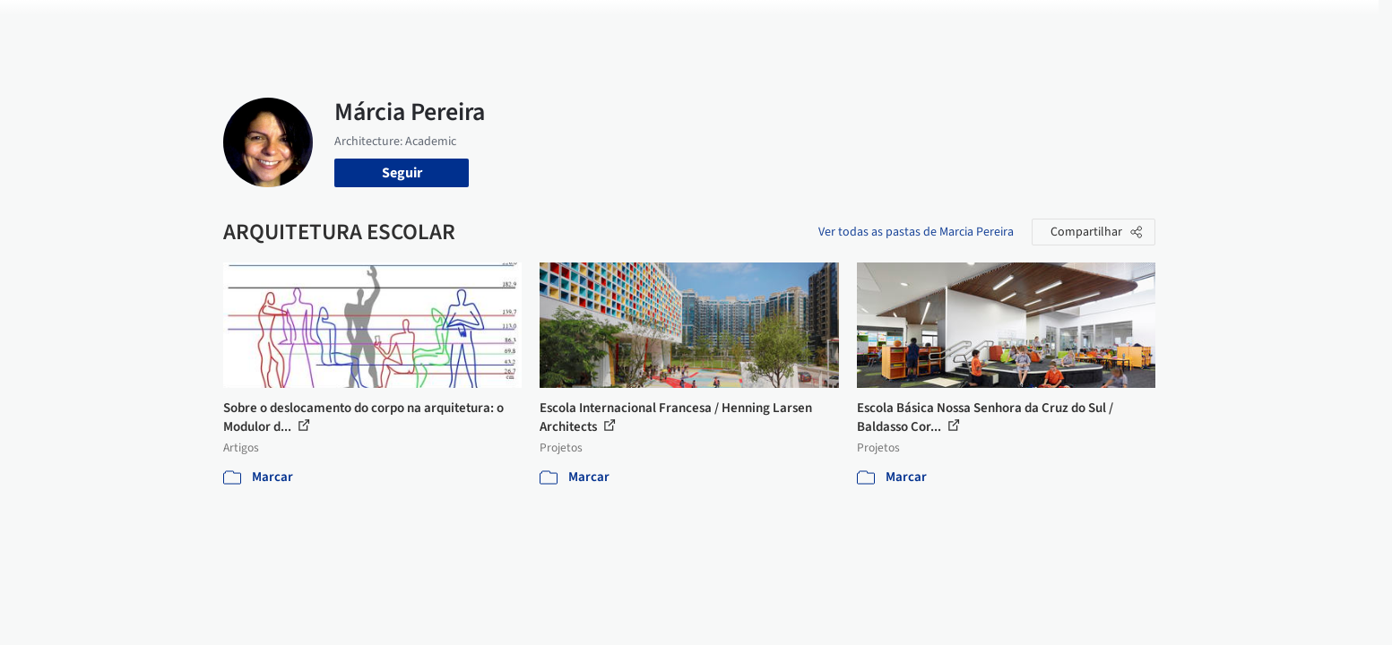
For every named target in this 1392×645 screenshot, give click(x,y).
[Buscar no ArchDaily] (424, 25)
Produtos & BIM (813, 25)
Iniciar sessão (1059, 25)
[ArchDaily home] (158, 25)
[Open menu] (1234, 25)
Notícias (901, 25)
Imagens (725, 25)
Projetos (659, 25)
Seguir (402, 173)
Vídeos (960, 25)
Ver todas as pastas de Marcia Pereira (916, 232)
